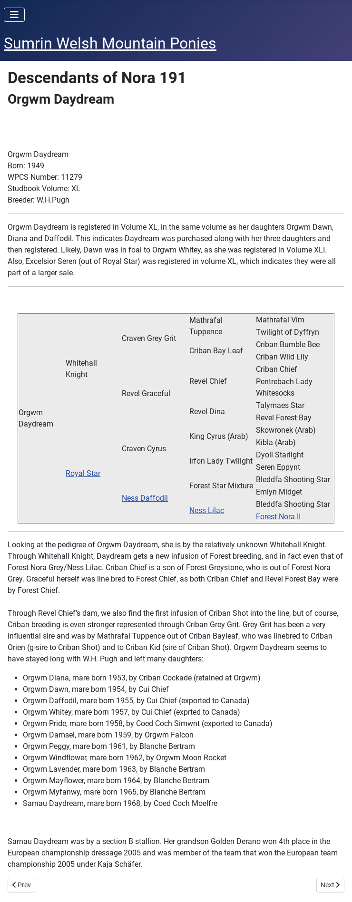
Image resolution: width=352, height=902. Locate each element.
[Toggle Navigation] (14, 15)
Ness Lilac (206, 510)
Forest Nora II (278, 516)
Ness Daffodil (145, 498)
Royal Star (83, 473)
